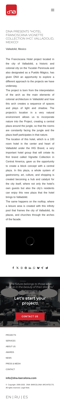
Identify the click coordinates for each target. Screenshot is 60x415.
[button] (52, 10)
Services (10, 341)
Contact (10, 369)
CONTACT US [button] (30, 316)
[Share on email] (46, 268)
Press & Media (13, 364)
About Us (11, 346)
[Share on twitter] (17, 268)
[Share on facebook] (13, 268)
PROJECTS (11, 335)
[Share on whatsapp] (34, 268)
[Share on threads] (22, 268)
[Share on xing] (42, 268)
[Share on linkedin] (30, 268)
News (9, 358)
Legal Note (25, 388)
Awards (10, 352)
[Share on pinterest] (26, 268)
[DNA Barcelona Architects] (11, 10)
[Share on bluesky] (38, 268)
